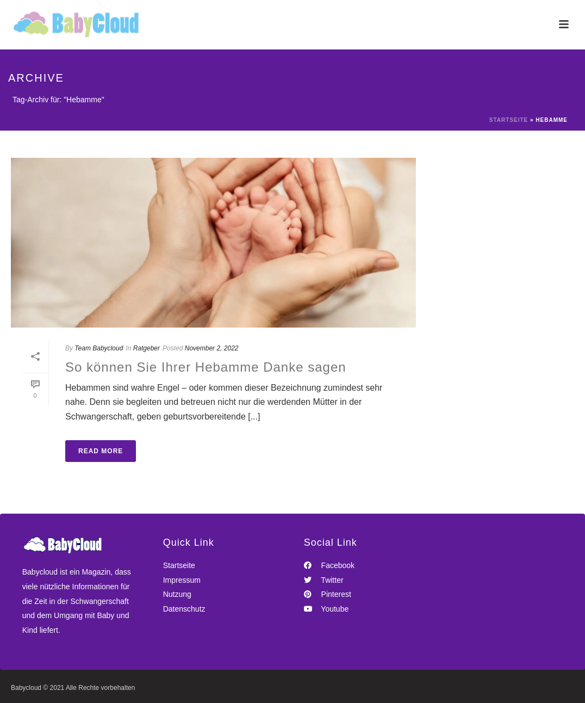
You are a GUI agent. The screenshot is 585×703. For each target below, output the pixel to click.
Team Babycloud (98, 348)
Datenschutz (184, 609)
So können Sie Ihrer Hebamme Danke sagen (205, 367)
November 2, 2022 (212, 348)
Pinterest (327, 594)
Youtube (326, 609)
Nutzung (177, 594)
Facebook (329, 565)
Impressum (182, 580)
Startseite (508, 120)
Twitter (324, 580)
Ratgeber (146, 348)
